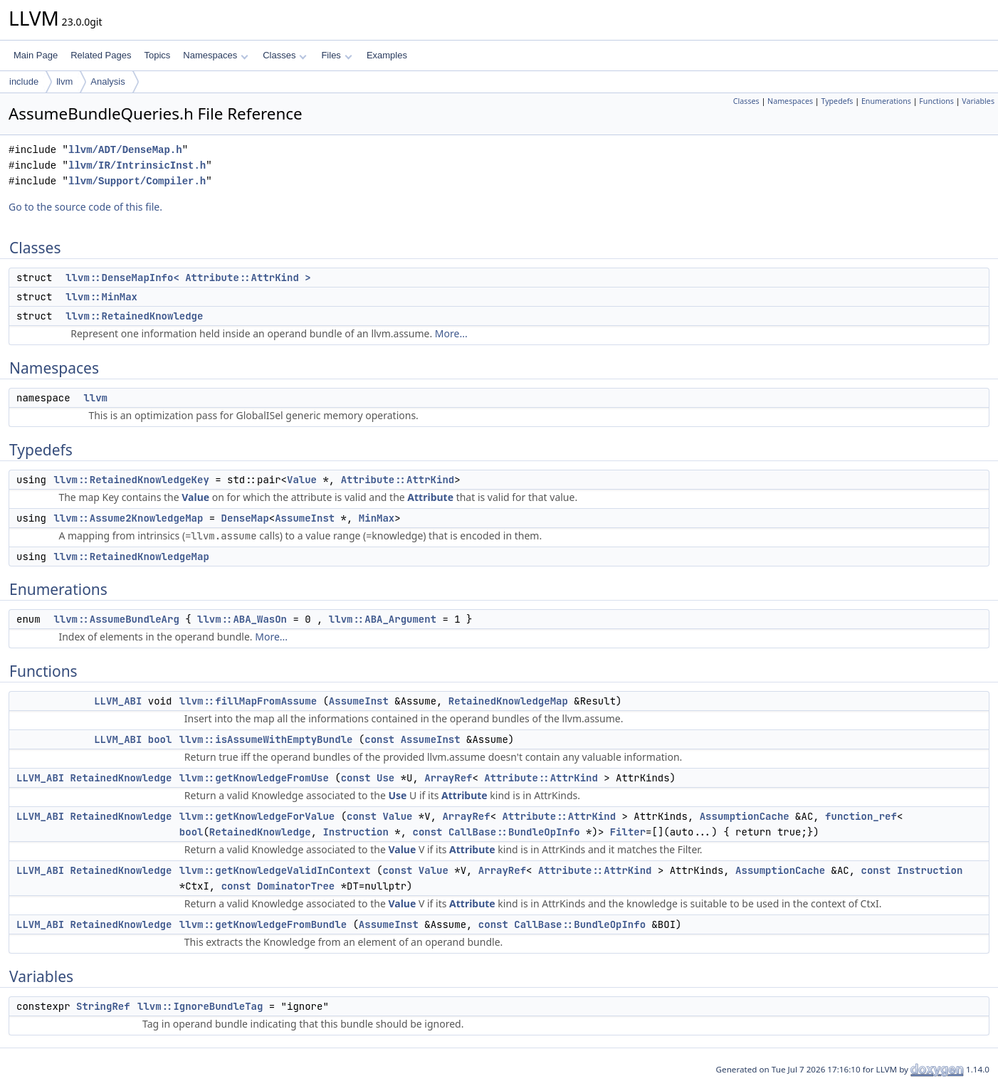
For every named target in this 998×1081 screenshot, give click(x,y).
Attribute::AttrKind (398, 479)
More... (451, 333)
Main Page (36, 55)
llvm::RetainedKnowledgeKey (131, 479)
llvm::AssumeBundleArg (116, 619)
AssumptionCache (744, 816)
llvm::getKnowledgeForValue (257, 816)
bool (160, 739)
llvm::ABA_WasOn (242, 619)
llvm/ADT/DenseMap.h (125, 150)
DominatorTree (296, 886)
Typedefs (837, 101)
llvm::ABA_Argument (382, 619)
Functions (936, 101)
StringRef (103, 1006)
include (23, 81)
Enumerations (886, 101)
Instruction (355, 832)
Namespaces (215, 55)
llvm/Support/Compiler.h (137, 181)
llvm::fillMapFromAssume (248, 701)
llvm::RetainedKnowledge (134, 316)
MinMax (376, 518)
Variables (978, 101)
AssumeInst (305, 518)
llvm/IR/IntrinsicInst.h (137, 165)
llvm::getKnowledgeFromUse (254, 777)
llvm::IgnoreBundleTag (200, 1006)
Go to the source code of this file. (85, 206)
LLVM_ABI (118, 701)
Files (336, 55)
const (379, 739)
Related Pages (100, 55)
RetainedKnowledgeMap (508, 701)
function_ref (861, 816)
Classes (285, 55)
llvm (64, 81)
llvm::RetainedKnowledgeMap (131, 556)
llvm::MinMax (101, 296)
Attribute (430, 497)
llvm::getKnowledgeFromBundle (263, 924)
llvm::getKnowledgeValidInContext (275, 870)
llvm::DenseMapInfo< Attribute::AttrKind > (187, 277)
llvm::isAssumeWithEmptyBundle (266, 739)
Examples (387, 55)
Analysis (107, 81)
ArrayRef (448, 777)
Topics (157, 55)
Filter (628, 832)
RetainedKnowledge (121, 777)
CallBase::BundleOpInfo (514, 832)
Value (302, 479)
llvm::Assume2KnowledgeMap (128, 518)
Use (385, 777)
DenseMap (245, 518)
